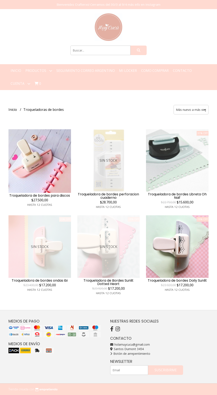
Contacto (182, 70)
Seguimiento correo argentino (85, 70)
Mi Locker (128, 70)
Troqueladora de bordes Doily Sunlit (177, 280)
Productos (38, 70)
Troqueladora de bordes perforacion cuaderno (108, 196)
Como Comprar (155, 70)
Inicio (16, 70)
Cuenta (20, 83)
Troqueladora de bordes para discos (39, 195)
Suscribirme (165, 370)
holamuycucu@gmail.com (130, 344)
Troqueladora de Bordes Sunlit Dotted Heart (108, 282)
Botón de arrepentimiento (130, 354)
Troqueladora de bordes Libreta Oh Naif (177, 196)
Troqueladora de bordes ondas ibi (40, 280)
